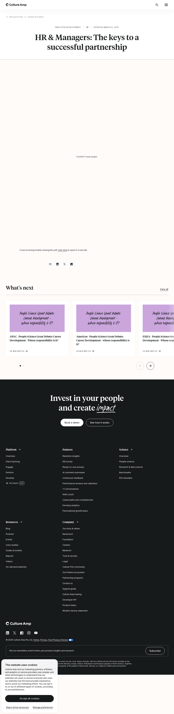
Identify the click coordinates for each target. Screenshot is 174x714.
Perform (10, 472)
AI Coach (12, 483)
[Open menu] (166, 5)
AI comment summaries (74, 472)
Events (9, 539)
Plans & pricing (13, 461)
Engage (9, 467)
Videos (9, 561)
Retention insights (71, 456)
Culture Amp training (72, 594)
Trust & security (70, 556)
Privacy (43, 640)
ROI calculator (125, 478)
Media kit (67, 550)
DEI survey (68, 461)
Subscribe (155, 650)
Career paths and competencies (78, 500)
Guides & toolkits (35, 17)
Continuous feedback (73, 478)
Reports (9, 556)
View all (164, 289)
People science (126, 461)
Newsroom (68, 534)
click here (62, 250)
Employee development (68, 27)
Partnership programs (73, 578)
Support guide (69, 589)
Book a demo (72, 422)
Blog (8, 528)
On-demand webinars (16, 567)
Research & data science (131, 467)
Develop (10, 478)
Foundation (68, 539)
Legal (65, 561)
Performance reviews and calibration (80, 483)
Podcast (10, 534)
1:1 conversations (71, 489)
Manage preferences (43, 707)
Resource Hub (16, 17)
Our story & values (71, 528)
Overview (10, 456)
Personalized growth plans (75, 511)
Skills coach (68, 494)
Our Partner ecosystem (73, 572)
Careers (66, 545)
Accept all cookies (29, 698)
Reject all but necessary (17, 707)
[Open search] (157, 5)
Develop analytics (71, 505)
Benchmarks (125, 472)
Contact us (68, 583)
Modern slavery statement (75, 610)
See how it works (99, 422)
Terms (36, 640)
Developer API (69, 600)
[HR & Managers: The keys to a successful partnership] (87, 156)
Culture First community (74, 567)
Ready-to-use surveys (73, 467)
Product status (69, 605)
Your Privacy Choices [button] (58, 640)
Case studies (12, 545)
